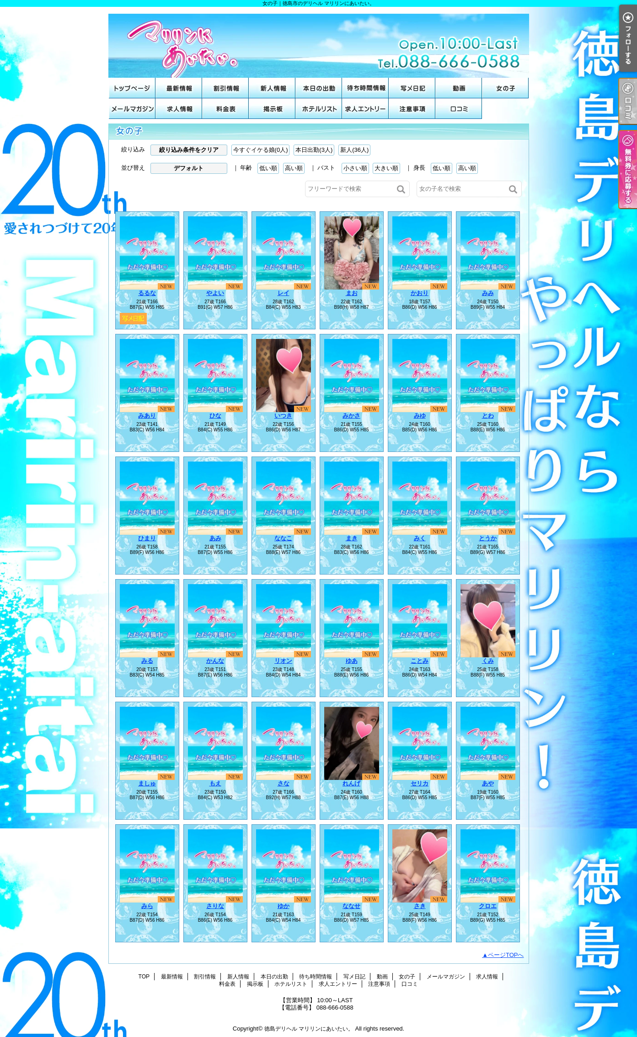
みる (147, 660)
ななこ (283, 538)
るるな (147, 293)
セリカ (419, 783)
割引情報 (225, 88)
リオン (283, 660)
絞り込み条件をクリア (189, 149)
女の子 (505, 88)
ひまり (147, 538)
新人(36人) (354, 149)
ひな (215, 415)
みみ (488, 293)
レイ (283, 293)
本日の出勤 (318, 88)
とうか (488, 538)
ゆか (283, 906)
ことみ (419, 660)
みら (147, 906)
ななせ (351, 906)
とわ (488, 415)
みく (420, 538)
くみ (488, 660)
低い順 (268, 168)
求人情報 (178, 108)
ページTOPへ (506, 954)
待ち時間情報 (365, 88)
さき (420, 906)
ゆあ (352, 660)
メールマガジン (132, 108)
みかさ (351, 415)
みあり (147, 415)
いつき (283, 415)
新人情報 (272, 88)
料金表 (225, 108)
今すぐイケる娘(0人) (260, 149)
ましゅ (147, 783)
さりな (215, 906)
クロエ (488, 906)
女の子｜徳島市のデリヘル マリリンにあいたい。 (318, 42)
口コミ (458, 108)
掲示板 (272, 108)
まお (352, 293)
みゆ (420, 415)
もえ (215, 783)
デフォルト (188, 168)
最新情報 (178, 88)
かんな (215, 660)
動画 (458, 88)
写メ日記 (412, 88)
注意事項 (412, 108)
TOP (132, 88)
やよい (215, 293)
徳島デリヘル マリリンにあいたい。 (308, 1029)
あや (488, 783)
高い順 (294, 168)
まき (352, 538)
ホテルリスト (318, 108)
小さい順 (355, 168)
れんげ (351, 783)
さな (283, 783)
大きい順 (386, 168)
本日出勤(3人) (313, 149)
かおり (419, 293)
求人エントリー (365, 108)
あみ (215, 538)
